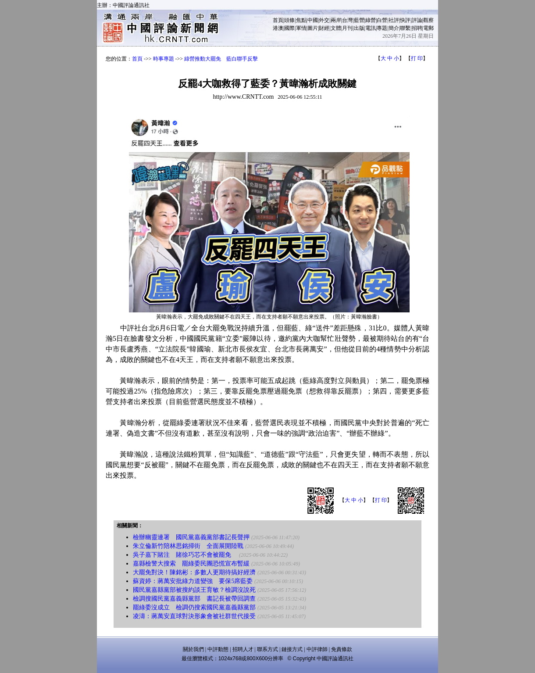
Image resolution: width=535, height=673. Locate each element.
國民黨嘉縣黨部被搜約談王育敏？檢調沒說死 (194, 590)
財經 (324, 28)
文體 (336, 28)
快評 (405, 20)
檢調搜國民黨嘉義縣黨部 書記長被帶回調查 (194, 598)
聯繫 (405, 28)
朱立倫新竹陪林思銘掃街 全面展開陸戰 (188, 546)
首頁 (278, 20)
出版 (359, 28)
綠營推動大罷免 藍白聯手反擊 (221, 59)
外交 (324, 20)
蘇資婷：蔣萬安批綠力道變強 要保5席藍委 (193, 581)
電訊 (370, 28)
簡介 (394, 28)
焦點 (301, 20)
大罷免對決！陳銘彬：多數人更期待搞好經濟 (194, 572)
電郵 (428, 28)
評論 (417, 20)
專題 (382, 28)
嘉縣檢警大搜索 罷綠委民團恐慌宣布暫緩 (191, 563)
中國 (312, 20)
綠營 (370, 20)
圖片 (312, 28)
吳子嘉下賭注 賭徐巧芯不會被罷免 (185, 554)
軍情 (301, 28)
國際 (289, 28)
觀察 (428, 20)
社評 (394, 20)
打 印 (417, 58)
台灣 (347, 20)
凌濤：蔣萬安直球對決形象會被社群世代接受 (194, 616)
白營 (382, 20)
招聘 (417, 28)
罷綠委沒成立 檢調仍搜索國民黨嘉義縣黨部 (194, 607)
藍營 (359, 20)
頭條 (289, 20)
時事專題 (163, 59)
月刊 (347, 28)
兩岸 (336, 20)
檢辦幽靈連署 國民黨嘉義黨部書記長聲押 (191, 537)
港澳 (278, 28)
